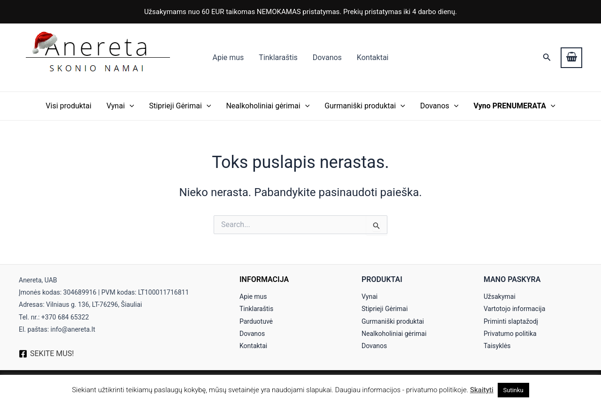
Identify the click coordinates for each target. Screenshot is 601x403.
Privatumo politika (510, 333)
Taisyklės (497, 346)
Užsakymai (500, 296)
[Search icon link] (547, 58)
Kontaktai (373, 57)
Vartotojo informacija (514, 308)
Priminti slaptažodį (511, 321)
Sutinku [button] (513, 390)
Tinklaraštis (278, 57)
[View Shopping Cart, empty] (571, 57)
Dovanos (327, 57)
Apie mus (228, 57)
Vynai (120, 106)
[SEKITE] (46, 354)
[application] (129, 106)
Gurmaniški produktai (364, 106)
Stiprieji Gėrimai (180, 106)
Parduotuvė (256, 321)
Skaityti (481, 390)
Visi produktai (68, 105)
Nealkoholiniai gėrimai (267, 106)
